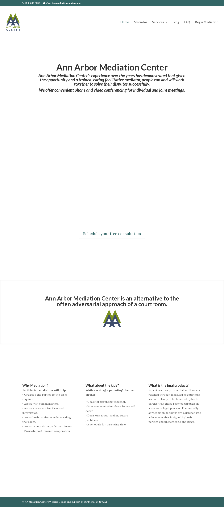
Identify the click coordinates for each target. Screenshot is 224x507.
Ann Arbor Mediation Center (112, 67)
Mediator (140, 22)
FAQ (187, 22)
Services (158, 22)
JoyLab (103, 501)
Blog (176, 22)
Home (124, 22)
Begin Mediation (206, 22)
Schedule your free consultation (112, 233)
